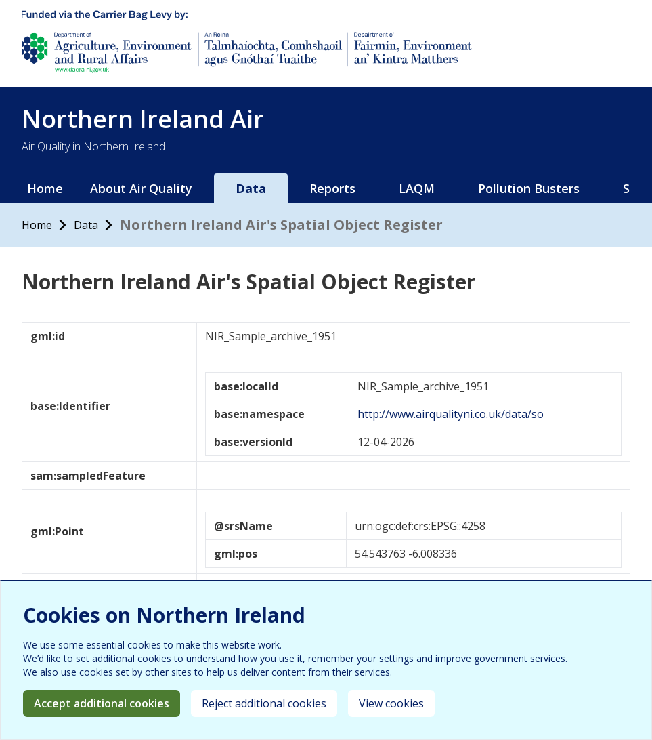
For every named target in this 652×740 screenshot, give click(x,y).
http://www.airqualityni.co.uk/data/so (450, 414)
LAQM (417, 188)
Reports (332, 188)
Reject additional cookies (264, 703)
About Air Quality (141, 188)
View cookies (391, 703)
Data (251, 188)
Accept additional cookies (101, 703)
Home (45, 188)
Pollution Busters (529, 188)
